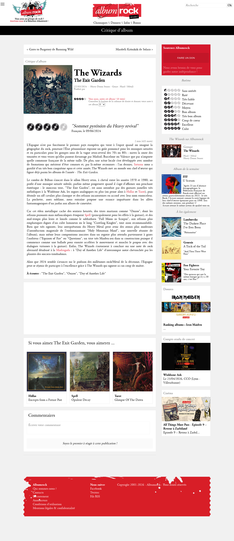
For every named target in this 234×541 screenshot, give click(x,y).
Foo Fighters (191, 265)
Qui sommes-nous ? (45, 489)
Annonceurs (40, 500)
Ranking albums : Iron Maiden (182, 325)
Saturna (138, 164)
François (76, 131)
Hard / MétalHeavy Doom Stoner (193, 157)
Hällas (130, 192)
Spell (88, 215)
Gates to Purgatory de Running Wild (51, 49)
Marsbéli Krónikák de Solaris (133, 49)
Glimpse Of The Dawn (129, 400)
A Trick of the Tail (194, 246)
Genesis (188, 242)
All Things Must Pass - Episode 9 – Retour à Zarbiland (185, 426)
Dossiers (116, 23)
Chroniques (100, 23)
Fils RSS (95, 496)
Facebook (96, 489)
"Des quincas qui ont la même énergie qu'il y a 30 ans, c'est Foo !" (195, 277)
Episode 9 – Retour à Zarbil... (181, 433)
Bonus (137, 23)
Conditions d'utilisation (47, 504)
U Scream (189, 181)
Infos (127, 23)
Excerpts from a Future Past (45, 400)
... (164, 329)
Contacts (38, 493)
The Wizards (98, 73)
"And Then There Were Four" (194, 253)
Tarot (141, 192)
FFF (185, 177)
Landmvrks (190, 219)
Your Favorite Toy (194, 269)
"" (185, 198)
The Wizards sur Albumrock (186, 139)
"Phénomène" (190, 232)
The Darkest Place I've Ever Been (194, 225)
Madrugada (63, 250)
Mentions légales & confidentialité (54, 508)
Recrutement (41, 496)
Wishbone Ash (172, 375)
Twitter (94, 493)
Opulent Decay (81, 400)
